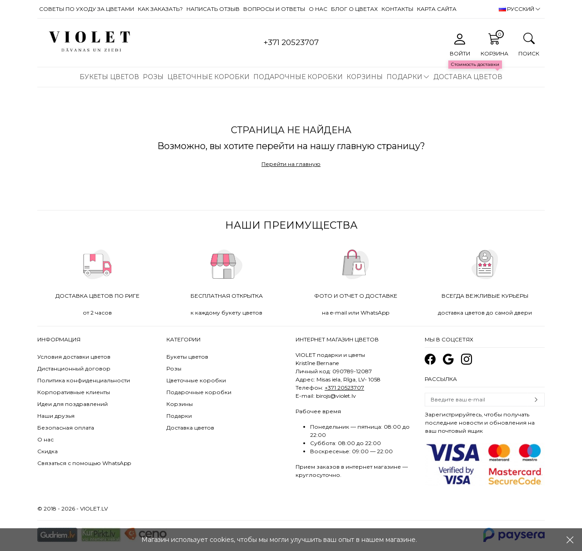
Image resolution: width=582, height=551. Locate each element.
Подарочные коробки (298, 77)
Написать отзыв (213, 8)
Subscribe (536, 399)
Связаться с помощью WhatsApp (84, 463)
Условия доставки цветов (73, 356)
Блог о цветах (354, 8)
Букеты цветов (109, 77)
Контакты (397, 8)
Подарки (404, 77)
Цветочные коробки (208, 77)
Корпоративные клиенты (73, 392)
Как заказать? (160, 8)
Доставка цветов (467, 77)
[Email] (476, 399)
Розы (153, 77)
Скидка (47, 451)
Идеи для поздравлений (72, 404)
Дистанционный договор (73, 368)
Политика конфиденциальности (83, 380)
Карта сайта (437, 8)
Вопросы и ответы (274, 8)
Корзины (364, 77)
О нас (318, 8)
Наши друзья (56, 415)
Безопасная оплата (65, 427)
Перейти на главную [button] (291, 163)
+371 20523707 (344, 387)
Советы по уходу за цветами (86, 8)
